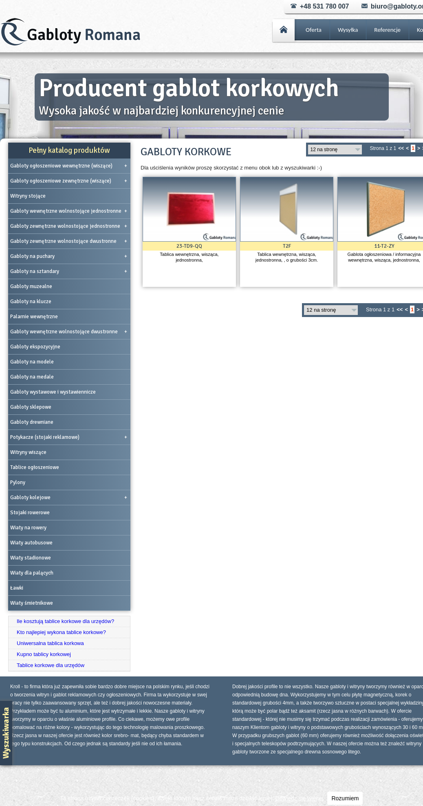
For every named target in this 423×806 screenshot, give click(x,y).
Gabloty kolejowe (68, 497)
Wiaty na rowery (28, 527)
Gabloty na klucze (30, 301)
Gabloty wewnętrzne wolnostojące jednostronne (68, 211)
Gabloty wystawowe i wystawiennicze (53, 392)
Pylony (17, 482)
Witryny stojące (28, 196)
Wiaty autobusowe (31, 543)
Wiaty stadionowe (30, 558)
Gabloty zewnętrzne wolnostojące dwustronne (68, 241)
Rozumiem (345, 798)
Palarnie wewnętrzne (34, 316)
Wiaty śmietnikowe (31, 603)
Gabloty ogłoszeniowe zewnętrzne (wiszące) (68, 181)
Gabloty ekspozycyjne (35, 347)
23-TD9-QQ (189, 246)
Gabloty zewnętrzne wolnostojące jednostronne (68, 226)
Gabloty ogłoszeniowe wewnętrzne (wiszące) (68, 166)
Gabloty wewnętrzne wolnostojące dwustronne (68, 331)
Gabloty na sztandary (68, 271)
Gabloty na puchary (68, 256)
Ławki (16, 588)
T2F (287, 246)
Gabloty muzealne (31, 286)
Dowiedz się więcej (299, 798)
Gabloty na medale (32, 377)
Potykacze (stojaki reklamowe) (68, 437)
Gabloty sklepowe (30, 407)
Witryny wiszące (28, 452)
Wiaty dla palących (31, 573)
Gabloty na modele (32, 362)
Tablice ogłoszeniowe (34, 467)
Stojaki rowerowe (30, 512)
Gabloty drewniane (31, 422)
